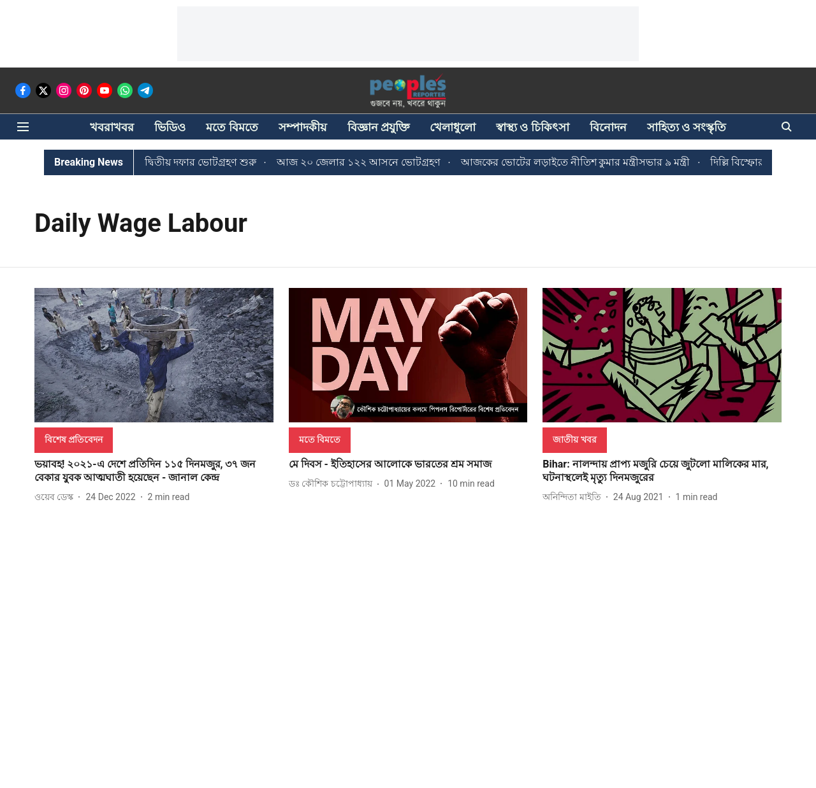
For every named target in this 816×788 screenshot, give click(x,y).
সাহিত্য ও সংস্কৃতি (686, 127)
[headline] (153, 471)
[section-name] (73, 439)
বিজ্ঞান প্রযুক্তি (378, 127)
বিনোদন (608, 127)
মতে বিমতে (232, 127)
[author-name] (56, 497)
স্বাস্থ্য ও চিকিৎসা (532, 127)
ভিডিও (170, 127)
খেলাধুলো (453, 127)
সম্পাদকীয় (303, 127)
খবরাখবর (112, 127)
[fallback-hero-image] (153, 355)
